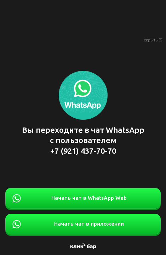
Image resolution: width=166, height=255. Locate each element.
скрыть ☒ (153, 40)
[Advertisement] (83, 17)
